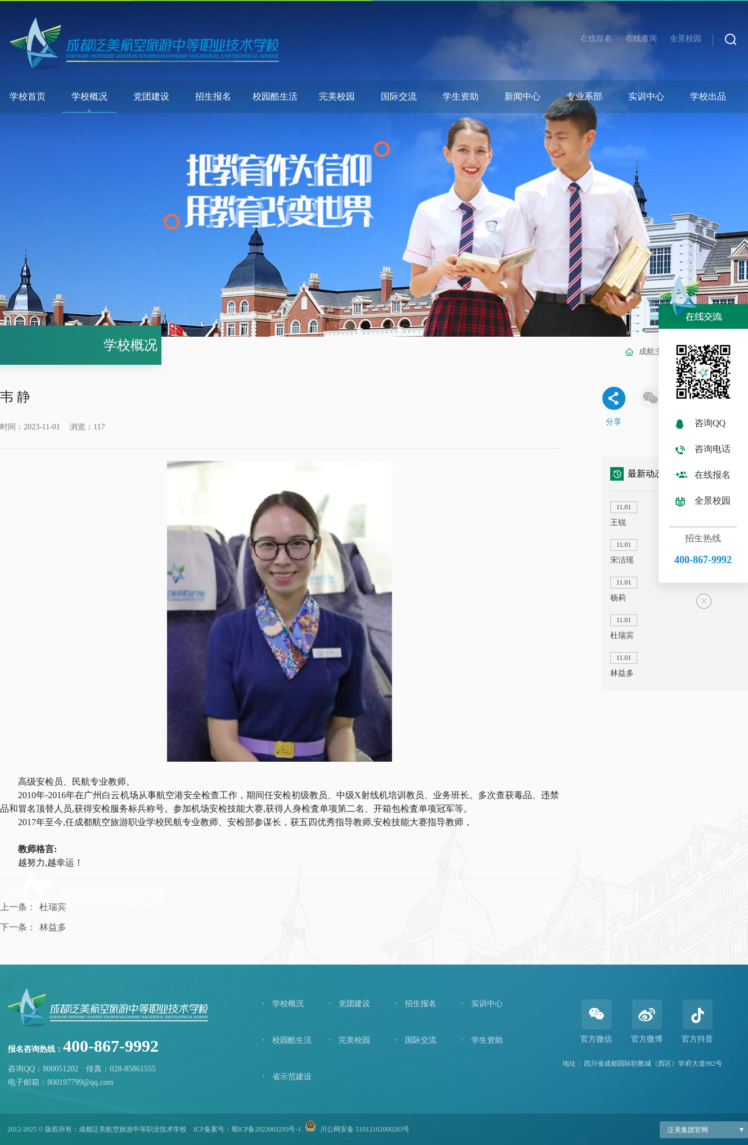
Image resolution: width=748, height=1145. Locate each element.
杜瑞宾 (52, 907)
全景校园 (685, 38)
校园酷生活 (275, 96)
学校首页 (28, 96)
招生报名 (213, 96)
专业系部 (584, 96)
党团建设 (151, 96)
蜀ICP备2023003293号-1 (266, 1129)
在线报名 (596, 38)
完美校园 (337, 96)
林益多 (52, 927)
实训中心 (646, 96)
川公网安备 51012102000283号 (364, 1129)
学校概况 (89, 96)
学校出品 (708, 96)
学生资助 (461, 96)
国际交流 (399, 96)
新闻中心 (522, 96)
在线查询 (641, 38)
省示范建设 (287, 1076)
